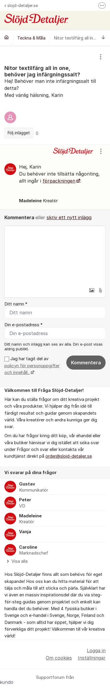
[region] (55, 95)
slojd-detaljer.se (21, 5)
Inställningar (92, 658)
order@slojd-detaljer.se (68, 456)
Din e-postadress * (23, 324)
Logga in (96, 650)
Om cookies (59, 658)
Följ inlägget (19, 133)
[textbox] (55, 255)
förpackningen (59, 181)
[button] (91, 290)
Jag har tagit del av (32, 365)
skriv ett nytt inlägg (69, 217)
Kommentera (86, 362)
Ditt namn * (15, 304)
